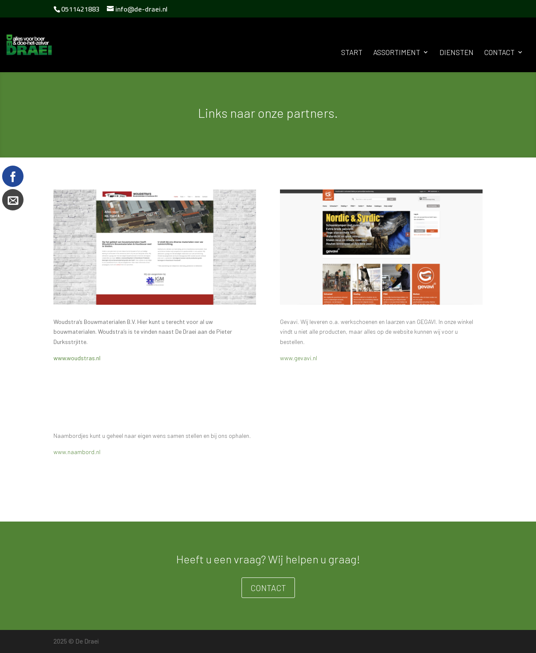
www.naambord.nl (76, 451)
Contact (499, 52)
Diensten (456, 52)
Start (351, 52)
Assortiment (396, 52)
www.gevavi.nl (298, 357)
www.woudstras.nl (76, 357)
